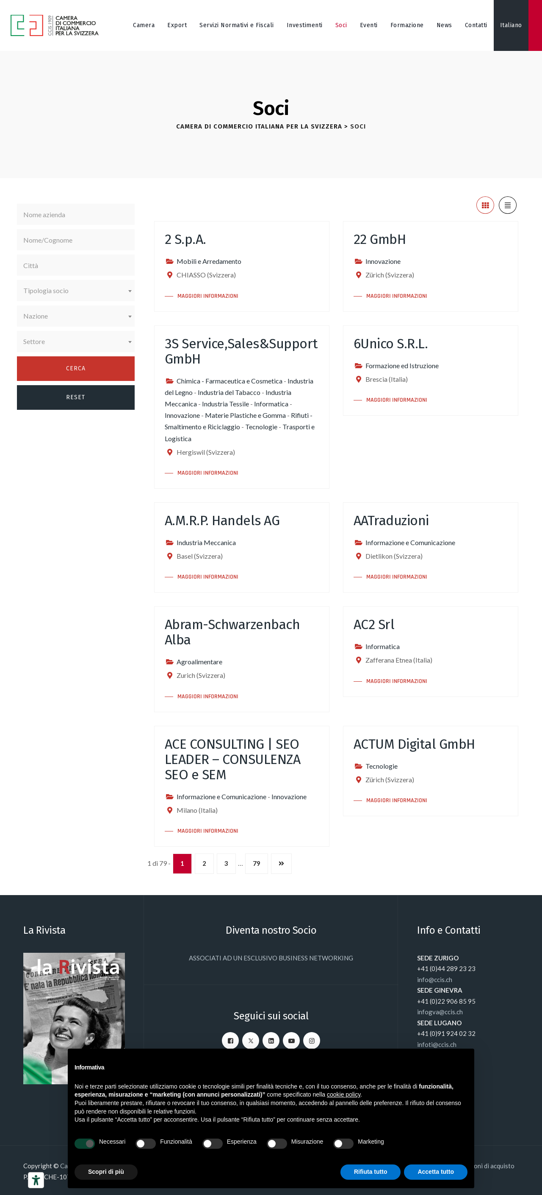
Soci (341, 25)
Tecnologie (261, 427)
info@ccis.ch (434, 979)
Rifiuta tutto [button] (370, 1171)
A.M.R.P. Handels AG (222, 520)
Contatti (476, 25)
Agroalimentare (199, 662)
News (444, 25)
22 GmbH (380, 239)
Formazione (407, 25)
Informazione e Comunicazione (410, 542)
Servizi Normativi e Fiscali (236, 25)
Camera (144, 25)
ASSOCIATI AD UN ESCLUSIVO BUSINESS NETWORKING (271, 958)
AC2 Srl (374, 624)
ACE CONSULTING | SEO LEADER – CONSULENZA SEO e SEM (233, 759)
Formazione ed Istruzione (402, 365)
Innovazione (383, 261)
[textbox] (76, 290)
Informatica (271, 404)
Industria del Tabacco (229, 392)
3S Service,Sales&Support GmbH (241, 351)
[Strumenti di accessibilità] (36, 1180)
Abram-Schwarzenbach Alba (232, 632)
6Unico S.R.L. (391, 344)
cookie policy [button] (343, 1094)
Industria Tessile (225, 404)
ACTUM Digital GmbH (414, 744)
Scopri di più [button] (106, 1171)
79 (256, 863)
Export (177, 25)
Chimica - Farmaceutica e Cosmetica (229, 381)
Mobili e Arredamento (209, 261)
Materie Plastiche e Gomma (245, 415)
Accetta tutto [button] (436, 1171)
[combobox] (76, 290)
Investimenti (305, 25)
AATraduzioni (391, 520)
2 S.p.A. (185, 239)
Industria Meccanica (206, 542)
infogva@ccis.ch (440, 1012)
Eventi (369, 25)
